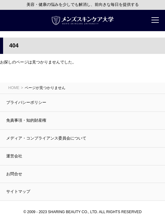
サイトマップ (18, 191)
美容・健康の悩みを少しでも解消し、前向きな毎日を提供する (83, 4)
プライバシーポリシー (26, 102)
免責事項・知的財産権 (26, 120)
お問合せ (14, 174)
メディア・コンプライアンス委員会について (46, 138)
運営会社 (14, 156)
